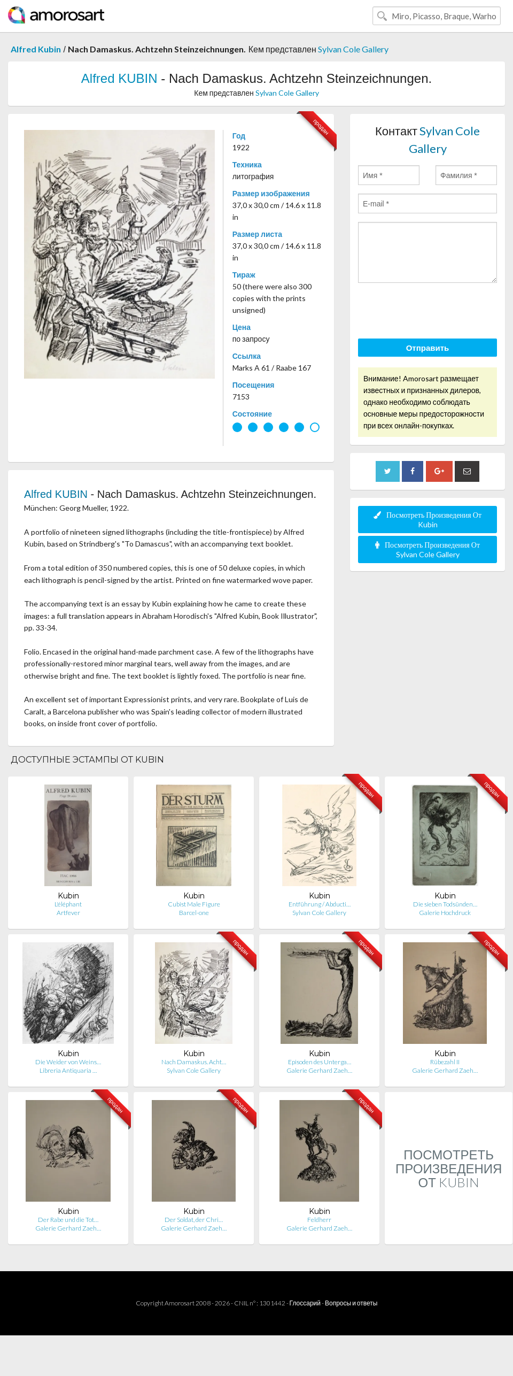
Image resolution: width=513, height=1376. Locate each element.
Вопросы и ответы (351, 1303)
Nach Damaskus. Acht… (193, 1062)
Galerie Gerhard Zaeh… (319, 1070)
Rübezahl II (445, 1062)
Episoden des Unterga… (319, 1062)
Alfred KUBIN (119, 78)
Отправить (427, 347)
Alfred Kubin (36, 49)
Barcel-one (194, 913)
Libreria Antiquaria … (68, 1070)
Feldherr (319, 1220)
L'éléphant (68, 904)
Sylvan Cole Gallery (353, 49)
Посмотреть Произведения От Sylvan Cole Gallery (427, 549)
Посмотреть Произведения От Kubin (427, 519)
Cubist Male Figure (194, 904)
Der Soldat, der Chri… (194, 1220)
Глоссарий (305, 1303)
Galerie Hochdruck (445, 913)
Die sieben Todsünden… (445, 904)
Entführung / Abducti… (320, 904)
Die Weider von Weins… (68, 1062)
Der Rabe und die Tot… (68, 1220)
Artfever (68, 913)
